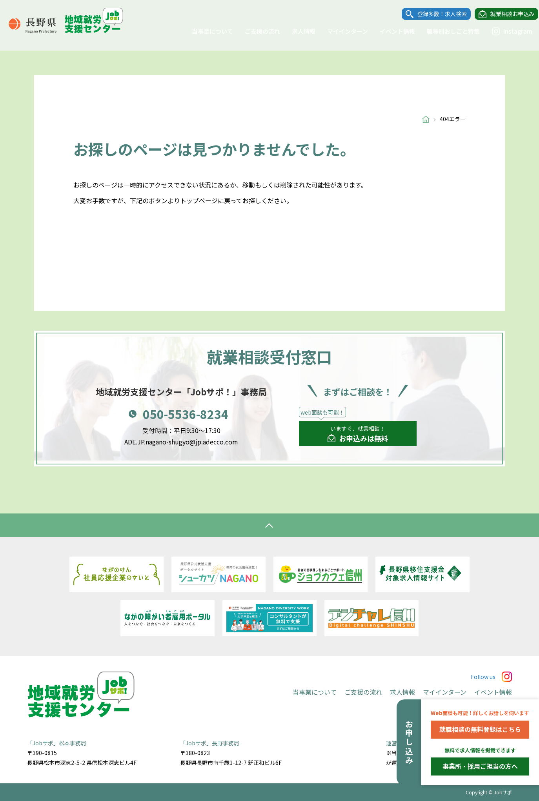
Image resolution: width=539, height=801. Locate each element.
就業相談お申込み (505, 14)
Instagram (504, 31)
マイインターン (340, 31)
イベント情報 (390, 31)
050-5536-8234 (185, 413)
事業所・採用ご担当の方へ (480, 766)
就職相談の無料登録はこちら (480, 729)
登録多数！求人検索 (435, 14)
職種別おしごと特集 (446, 31)
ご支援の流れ (255, 31)
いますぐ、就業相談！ (358, 434)
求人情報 (296, 31)
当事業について (205, 31)
